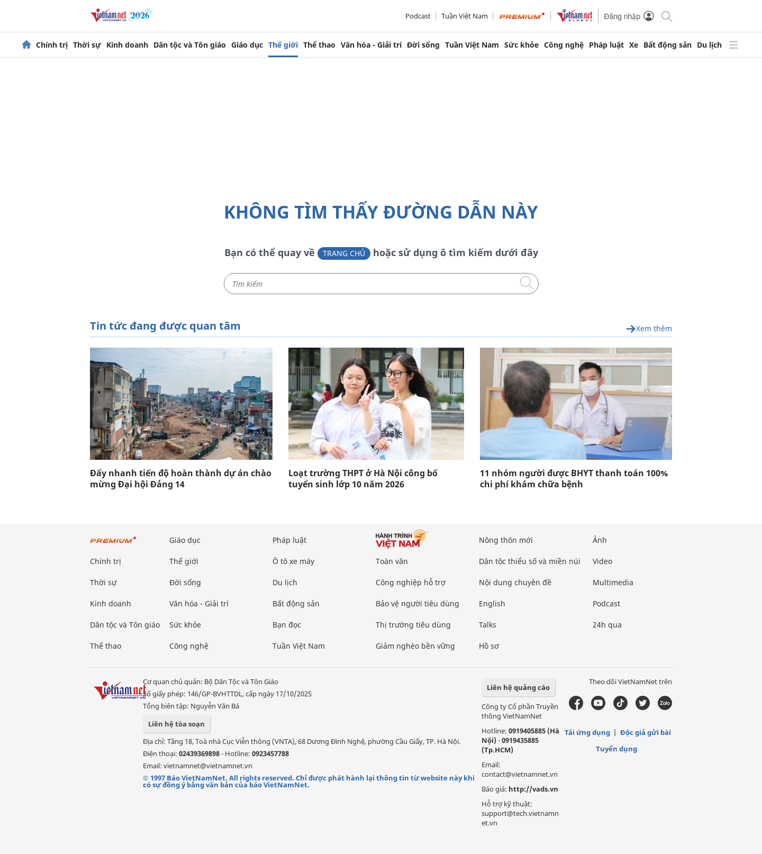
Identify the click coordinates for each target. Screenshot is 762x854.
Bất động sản (667, 45)
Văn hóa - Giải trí (371, 45)
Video (602, 561)
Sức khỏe (521, 45)
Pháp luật (606, 45)
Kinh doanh (127, 45)
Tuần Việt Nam (464, 16)
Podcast (418, 16)
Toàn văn (392, 561)
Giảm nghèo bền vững (415, 646)
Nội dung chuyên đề (515, 582)
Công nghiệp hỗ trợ (411, 582)
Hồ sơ (489, 646)
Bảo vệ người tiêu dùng (417, 603)
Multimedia (613, 582)
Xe (633, 45)
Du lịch (709, 45)
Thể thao (319, 45)
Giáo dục (247, 45)
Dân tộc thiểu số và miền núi (529, 561)
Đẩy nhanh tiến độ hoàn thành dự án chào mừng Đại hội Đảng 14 (180, 479)
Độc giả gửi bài (645, 732)
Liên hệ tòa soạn (176, 724)
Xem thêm (648, 328)
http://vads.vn (533, 789)
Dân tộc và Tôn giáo (189, 45)
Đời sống (423, 45)
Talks (487, 625)
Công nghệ (564, 45)
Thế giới (283, 45)
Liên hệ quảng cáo (518, 687)
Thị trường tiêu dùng (413, 625)
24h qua (607, 625)
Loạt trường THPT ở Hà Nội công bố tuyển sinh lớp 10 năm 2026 (363, 479)
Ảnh (600, 540)
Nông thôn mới (506, 540)
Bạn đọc (287, 625)
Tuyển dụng (616, 748)
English (492, 603)
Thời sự (87, 45)
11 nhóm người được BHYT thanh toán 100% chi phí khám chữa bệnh (574, 479)
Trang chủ (344, 253)
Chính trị (52, 45)
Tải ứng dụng (587, 732)
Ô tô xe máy (293, 561)
